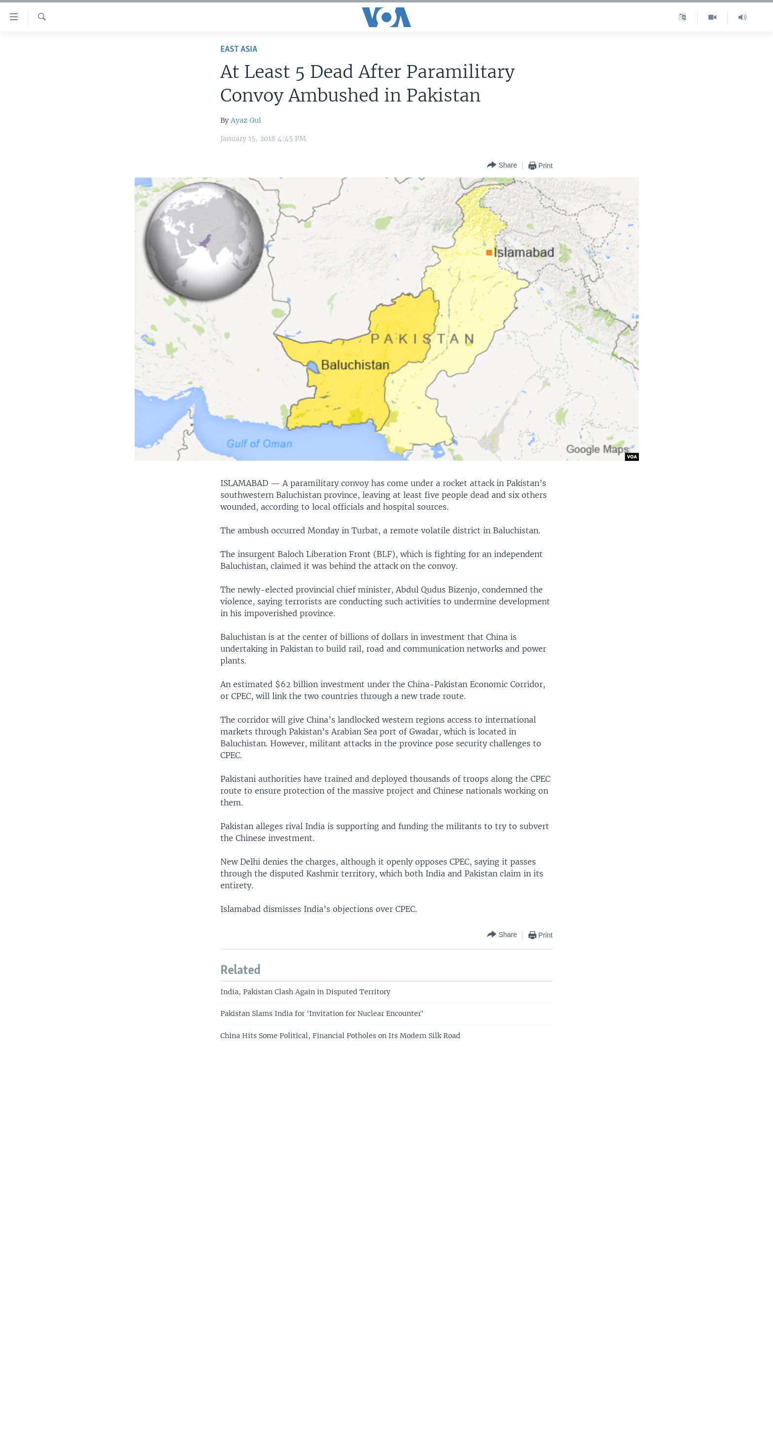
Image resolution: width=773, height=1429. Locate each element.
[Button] (502, 165)
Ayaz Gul (246, 120)
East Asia (238, 49)
